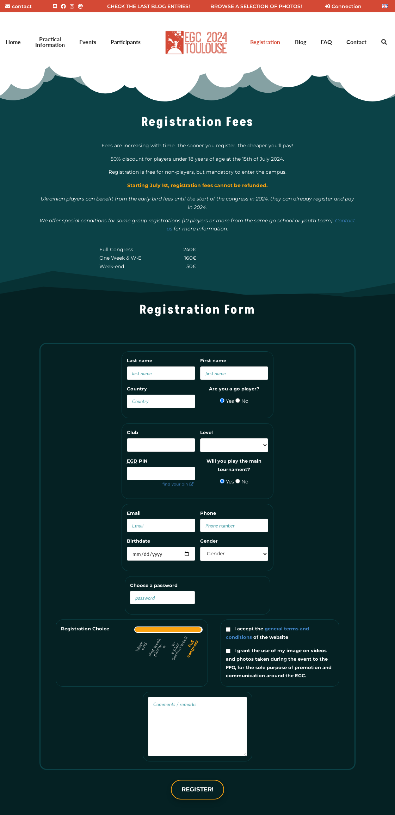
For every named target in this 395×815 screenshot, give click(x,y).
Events (87, 41)
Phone (208, 513)
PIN (137, 461)
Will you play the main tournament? (233, 465)
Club (132, 432)
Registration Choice (85, 628)
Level (206, 432)
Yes (227, 401)
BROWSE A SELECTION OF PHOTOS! (256, 6)
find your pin (178, 484)
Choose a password (154, 585)
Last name (139, 360)
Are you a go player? (234, 388)
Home (13, 41)
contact (18, 6)
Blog (300, 41)
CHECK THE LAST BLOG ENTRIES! (148, 6)
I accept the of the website (267, 633)
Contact (356, 41)
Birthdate (138, 541)
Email (134, 513)
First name (213, 360)
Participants (126, 41)
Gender (209, 541)
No (241, 401)
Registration (265, 41)
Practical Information (50, 42)
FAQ (326, 41)
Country (137, 388)
